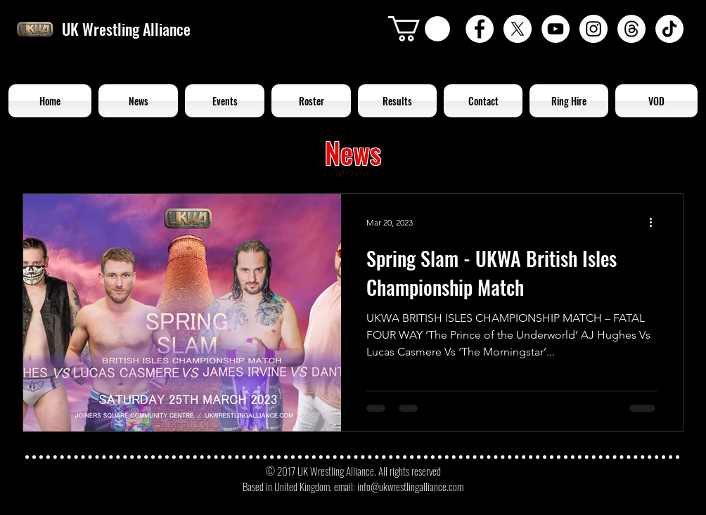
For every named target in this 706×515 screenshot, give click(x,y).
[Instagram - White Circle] (593, 29)
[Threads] (631, 29)
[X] (517, 29)
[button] (419, 28)
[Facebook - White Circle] (480, 29)
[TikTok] (669, 29)
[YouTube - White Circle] (555, 29)
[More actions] (655, 222)
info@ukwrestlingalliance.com (410, 486)
